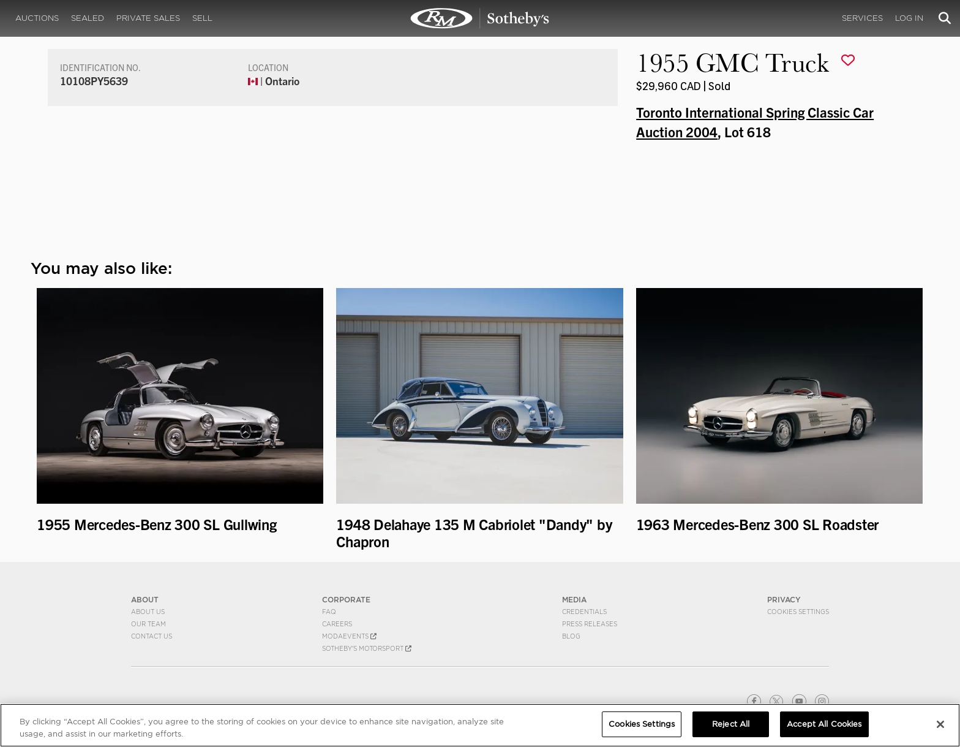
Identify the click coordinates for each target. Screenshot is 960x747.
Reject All (730, 724)
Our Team (148, 624)
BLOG (571, 636)
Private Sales (148, 18)
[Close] (940, 724)
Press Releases (589, 624)
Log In (909, 18)
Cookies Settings (798, 611)
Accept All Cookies (824, 724)
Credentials (584, 611)
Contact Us (151, 636)
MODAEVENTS (349, 636)
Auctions (37, 18)
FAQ (329, 611)
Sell (202, 18)
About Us (148, 611)
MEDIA (574, 599)
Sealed (87, 18)
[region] (480, 725)
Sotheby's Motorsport (366, 648)
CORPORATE (346, 599)
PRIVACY (784, 599)
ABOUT (145, 599)
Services (862, 18)
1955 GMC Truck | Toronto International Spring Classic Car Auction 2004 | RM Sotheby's (480, 18)
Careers (337, 624)
